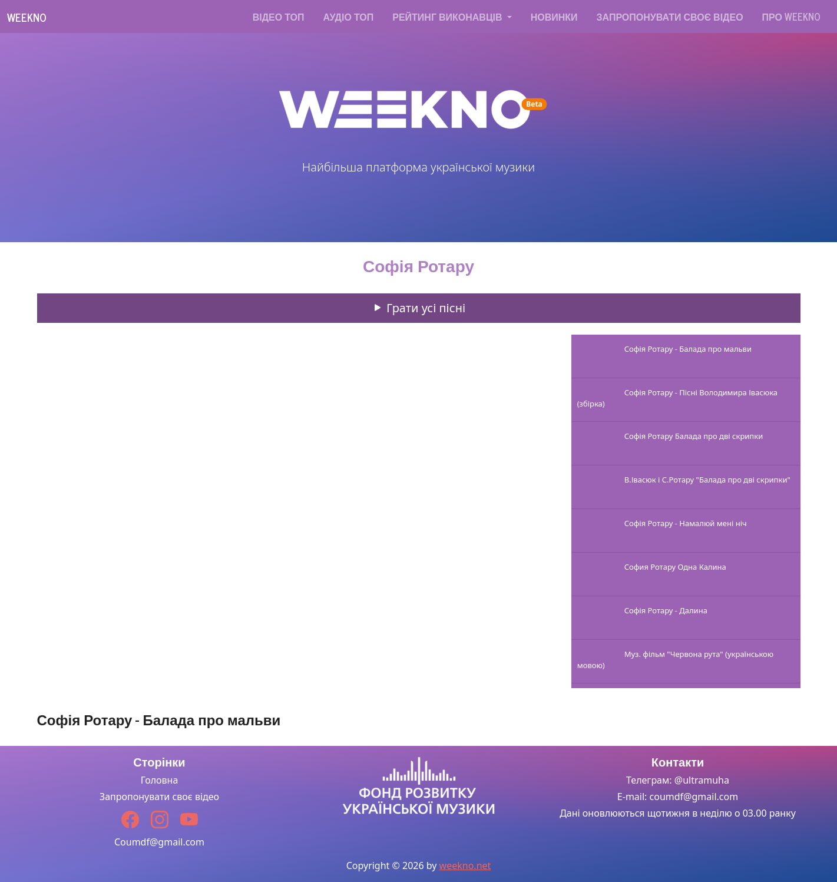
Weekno (27, 17)
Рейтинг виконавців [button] (448, 16)
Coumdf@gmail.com (159, 841)
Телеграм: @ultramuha (677, 780)
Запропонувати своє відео (670, 16)
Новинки (554, 16)
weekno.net (465, 865)
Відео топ (279, 16)
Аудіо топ (348, 16)
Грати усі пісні (418, 308)
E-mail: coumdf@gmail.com (677, 796)
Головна (159, 780)
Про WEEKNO (791, 16)
